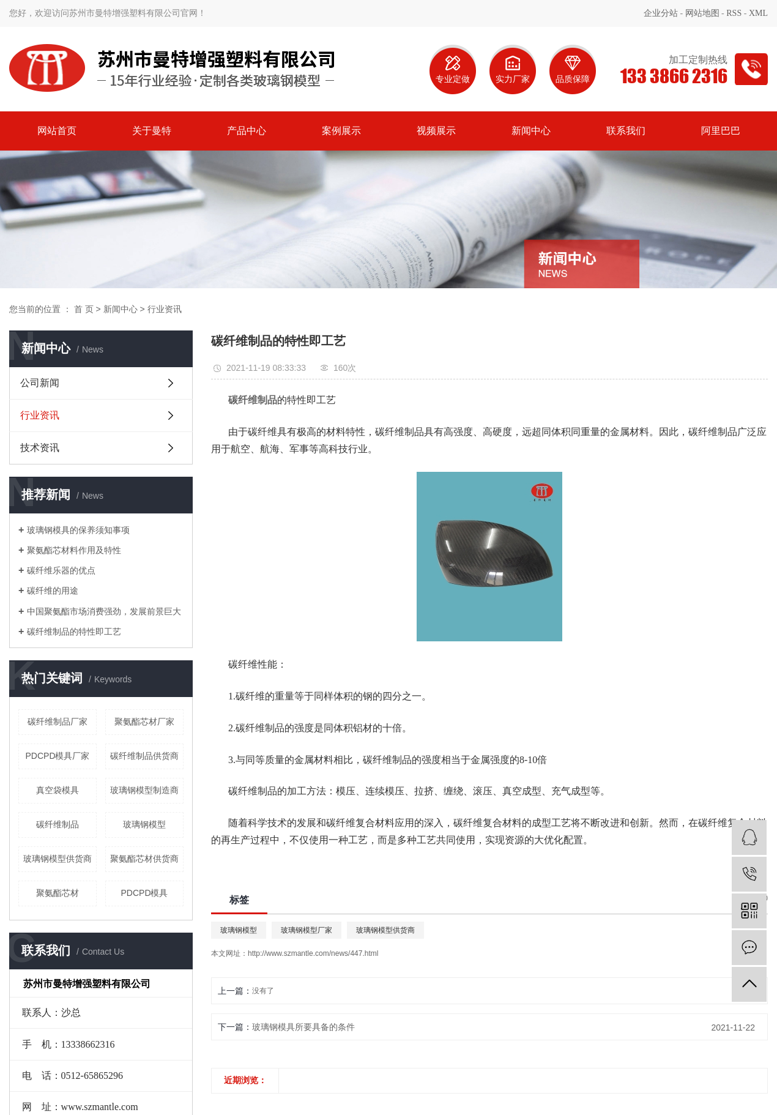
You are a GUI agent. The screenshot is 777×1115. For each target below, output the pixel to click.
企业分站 (661, 13)
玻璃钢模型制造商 (144, 790)
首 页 (84, 309)
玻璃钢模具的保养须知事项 (78, 530)
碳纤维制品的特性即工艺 (74, 631)
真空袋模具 (57, 790)
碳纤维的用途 (52, 590)
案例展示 (341, 130)
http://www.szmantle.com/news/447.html (313, 953)
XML (758, 13)
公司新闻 (39, 383)
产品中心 (246, 130)
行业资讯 (164, 309)
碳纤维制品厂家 (57, 721)
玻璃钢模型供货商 (57, 858)
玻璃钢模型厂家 (306, 930)
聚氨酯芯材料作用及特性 (74, 550)
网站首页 (56, 130)
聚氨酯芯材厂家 (144, 721)
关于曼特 (151, 130)
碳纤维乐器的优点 (61, 570)
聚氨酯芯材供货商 (144, 858)
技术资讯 (39, 447)
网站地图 (702, 13)
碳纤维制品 (57, 824)
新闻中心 (531, 130)
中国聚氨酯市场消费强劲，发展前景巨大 (104, 611)
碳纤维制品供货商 (144, 756)
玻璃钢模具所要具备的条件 (303, 1027)
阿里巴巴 (720, 130)
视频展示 (436, 130)
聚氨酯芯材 (57, 893)
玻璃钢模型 (144, 824)
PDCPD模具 (144, 893)
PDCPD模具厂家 (57, 756)
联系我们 (625, 130)
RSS (734, 13)
